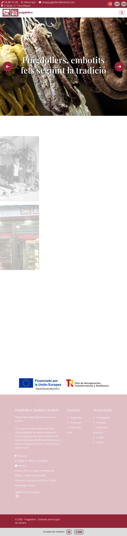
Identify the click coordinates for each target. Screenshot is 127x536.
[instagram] (110, 4)
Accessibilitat (101, 417)
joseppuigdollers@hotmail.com (57, 2)
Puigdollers (74, 417)
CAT (117, 3)
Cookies (99, 437)
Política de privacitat (100, 430)
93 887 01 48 (9, 2)
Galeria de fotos (74, 430)
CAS (124, 3)
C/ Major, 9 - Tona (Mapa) (15, 5)
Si (69, 531)
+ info (79, 531)
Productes (74, 422)
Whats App (28, 2)
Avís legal (99, 422)
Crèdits (98, 442)
